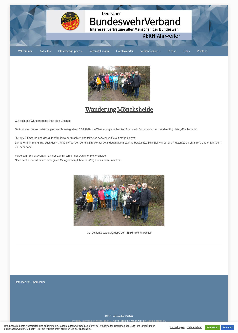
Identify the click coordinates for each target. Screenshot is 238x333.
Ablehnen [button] (227, 327)
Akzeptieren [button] (212, 327)
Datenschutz (22, 282)
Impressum (38, 282)
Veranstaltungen (99, 51)
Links (186, 51)
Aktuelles (45, 51)
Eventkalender (124, 51)
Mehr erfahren (194, 327)
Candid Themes (156, 320)
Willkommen (25, 51)
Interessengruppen (69, 51)
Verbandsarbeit (149, 51)
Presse (172, 51)
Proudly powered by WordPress (91, 320)
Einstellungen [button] (177, 327)
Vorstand (202, 51)
